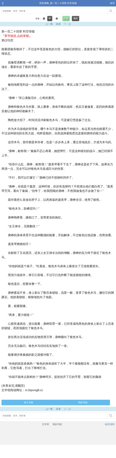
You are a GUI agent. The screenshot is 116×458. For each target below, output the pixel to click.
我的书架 (83, 402)
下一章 (67, 24)
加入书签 (28, 402)
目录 (58, 24)
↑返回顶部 (109, 424)
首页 (112, 3)
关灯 (75, 18)
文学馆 (45, 424)
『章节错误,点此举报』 (16, 35)
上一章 (49, 24)
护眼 (66, 18)
